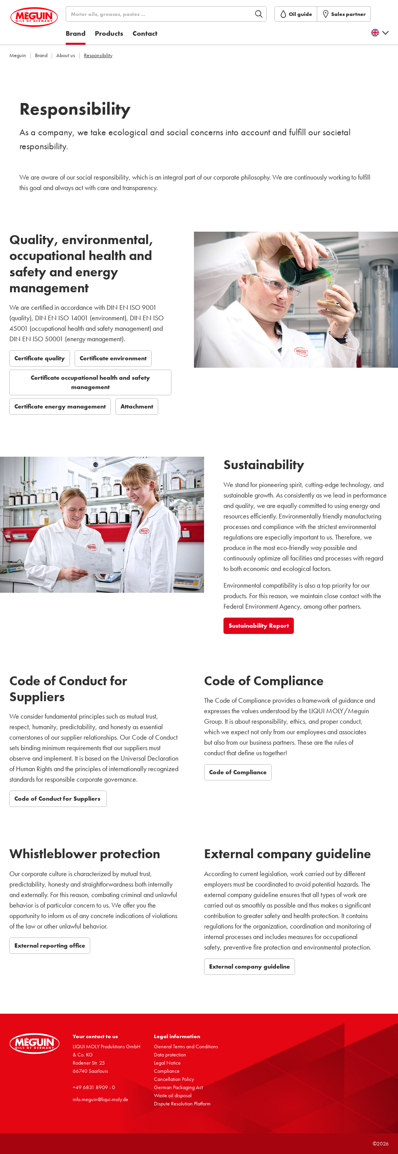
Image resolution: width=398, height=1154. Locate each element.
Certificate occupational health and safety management (90, 382)
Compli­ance (167, 1070)
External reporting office (49, 945)
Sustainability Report (259, 626)
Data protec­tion (170, 1054)
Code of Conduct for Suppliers (58, 798)
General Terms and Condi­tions (186, 1046)
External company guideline (249, 966)
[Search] (178, 14)
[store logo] (44, 24)
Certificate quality (39, 358)
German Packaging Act (178, 1087)
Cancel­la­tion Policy (174, 1078)
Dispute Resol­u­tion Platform (182, 1103)
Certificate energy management (60, 406)
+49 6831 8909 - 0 (94, 1087)
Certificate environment (113, 358)
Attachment (136, 406)
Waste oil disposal (173, 1095)
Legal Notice (167, 1062)
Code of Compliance (238, 772)
